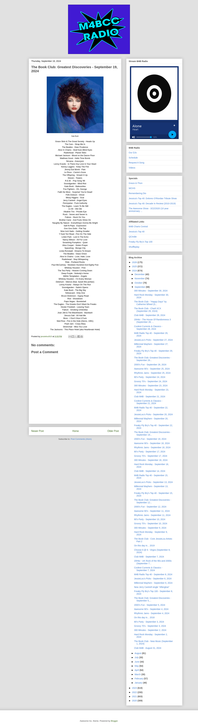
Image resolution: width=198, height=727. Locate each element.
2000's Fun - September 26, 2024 (150, 364)
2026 (135, 262)
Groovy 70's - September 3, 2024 (150, 626)
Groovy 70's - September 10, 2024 (150, 523)
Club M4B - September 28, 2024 (149, 315)
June (137, 662)
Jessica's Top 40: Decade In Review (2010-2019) (152, 203)
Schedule (133, 157)
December (140, 274)
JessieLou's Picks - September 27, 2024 (153, 340)
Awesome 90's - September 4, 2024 (151, 609)
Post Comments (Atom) (81, 439)
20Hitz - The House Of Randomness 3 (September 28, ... (152, 320)
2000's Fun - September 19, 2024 (150, 439)
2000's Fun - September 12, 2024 (150, 506)
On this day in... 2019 (144, 545)
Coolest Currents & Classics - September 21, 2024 (148, 402)
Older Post (113, 431)
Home (75, 431)
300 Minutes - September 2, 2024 (150, 630)
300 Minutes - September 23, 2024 (151, 385)
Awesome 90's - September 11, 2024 (152, 511)
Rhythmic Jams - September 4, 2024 (151, 613)
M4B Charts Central (138, 226)
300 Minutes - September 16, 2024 (151, 460)
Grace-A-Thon (135, 183)
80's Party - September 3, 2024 (149, 622)
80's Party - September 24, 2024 (149, 377)
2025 (135, 266)
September (140, 287)
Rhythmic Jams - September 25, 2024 (152, 373)
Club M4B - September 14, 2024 (149, 471)
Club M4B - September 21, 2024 (149, 396)
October (139, 283)
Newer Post (37, 431)
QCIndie (133, 236)
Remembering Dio (137, 193)
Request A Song (136, 162)
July (137, 657)
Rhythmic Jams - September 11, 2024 (152, 515)
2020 (135, 700)
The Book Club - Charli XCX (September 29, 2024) (147, 309)
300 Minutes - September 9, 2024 (150, 528)
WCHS (132, 188)
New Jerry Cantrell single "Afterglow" (151, 587)
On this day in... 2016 (144, 617)
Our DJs (133, 152)
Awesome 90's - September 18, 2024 (152, 443)
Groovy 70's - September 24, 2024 (150, 381)
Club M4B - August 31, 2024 (147, 648)
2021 (135, 696)
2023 (135, 688)
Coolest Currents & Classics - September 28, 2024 (148, 327)
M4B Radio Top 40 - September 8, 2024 (153, 574)
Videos (132, 167)
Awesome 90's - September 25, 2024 (152, 369)
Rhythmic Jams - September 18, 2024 (152, 447)
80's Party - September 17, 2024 (149, 451)
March (138, 674)
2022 (135, 692)
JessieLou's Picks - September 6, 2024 (153, 578)
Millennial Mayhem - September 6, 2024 (153, 583)
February (139, 678)
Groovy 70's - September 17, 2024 (150, 456)
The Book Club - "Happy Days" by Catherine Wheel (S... (150, 302)
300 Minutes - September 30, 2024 (151, 290)
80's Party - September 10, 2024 (149, 519)
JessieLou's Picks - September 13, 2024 (153, 482)
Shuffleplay (134, 247)
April (137, 670)
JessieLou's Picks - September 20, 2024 (153, 414)
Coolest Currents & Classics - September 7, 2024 (148, 568)
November (140, 278)
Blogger (114, 721)
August (138, 653)
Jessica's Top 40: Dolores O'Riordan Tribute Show (153, 198)
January (139, 682)
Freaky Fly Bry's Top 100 (140, 242)
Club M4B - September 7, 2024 (149, 556)
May (137, 666)
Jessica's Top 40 (136, 231)
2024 (135, 270)
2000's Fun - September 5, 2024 (149, 605)
